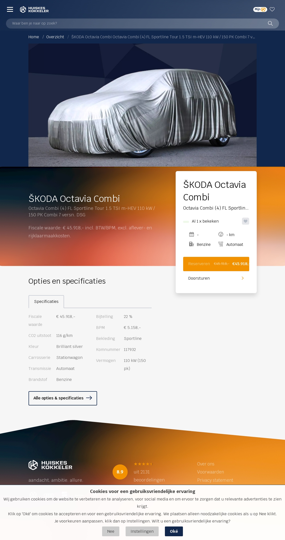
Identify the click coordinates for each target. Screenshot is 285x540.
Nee (110, 531)
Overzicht (55, 37)
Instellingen (142, 531)
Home (34, 37)
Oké (174, 531)
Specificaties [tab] (46, 301)
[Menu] (10, 9)
